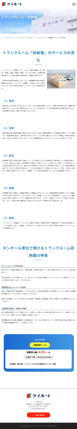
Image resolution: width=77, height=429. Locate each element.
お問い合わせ (40, 415)
